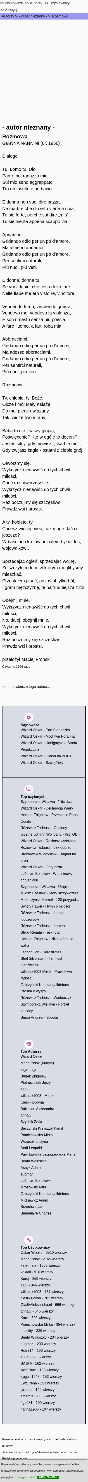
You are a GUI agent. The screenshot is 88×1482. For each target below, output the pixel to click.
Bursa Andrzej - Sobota (39, 1017)
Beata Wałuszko (34, 1161)
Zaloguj (11, 10)
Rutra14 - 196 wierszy (38, 1350)
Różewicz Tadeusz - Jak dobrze (46, 847)
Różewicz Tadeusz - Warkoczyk (46, 998)
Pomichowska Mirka (37, 1135)
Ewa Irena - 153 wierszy (40, 1383)
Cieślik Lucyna (32, 1102)
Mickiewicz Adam (34, 1200)
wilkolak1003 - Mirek (37, 1096)
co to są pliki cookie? (25, 1477)
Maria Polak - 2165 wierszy (42, 1259)
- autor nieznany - (33, 16)
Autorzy (8, 16)
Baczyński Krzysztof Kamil (42, 1128)
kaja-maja (28, 1070)
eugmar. (27, 1174)
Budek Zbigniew (33, 1076)
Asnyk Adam (31, 1168)
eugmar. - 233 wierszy (38, 1344)
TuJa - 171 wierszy (36, 1357)
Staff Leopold (31, 1148)
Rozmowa (60, 16)
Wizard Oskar (32, 1056)
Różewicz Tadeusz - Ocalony (44, 828)
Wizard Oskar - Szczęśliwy (42, 763)
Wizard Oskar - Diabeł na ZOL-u (46, 756)
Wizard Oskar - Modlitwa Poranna (48, 736)
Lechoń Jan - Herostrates (41, 952)
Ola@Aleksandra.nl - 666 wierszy (47, 1305)
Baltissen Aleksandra (37, 1109)
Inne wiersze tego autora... (28, 687)
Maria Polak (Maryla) (37, 1063)
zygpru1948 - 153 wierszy (41, 1377)
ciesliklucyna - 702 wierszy (42, 1298)
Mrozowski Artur (33, 1187)
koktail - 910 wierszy (37, 1272)
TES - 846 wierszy (35, 1285)
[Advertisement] (44, 66)
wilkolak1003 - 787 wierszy (42, 1292)
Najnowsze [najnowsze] (14, 3)
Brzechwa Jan (32, 1207)
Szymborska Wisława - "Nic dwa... (48, 802)
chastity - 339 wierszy (38, 1331)
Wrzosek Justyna (34, 1141)
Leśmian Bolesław (35, 1181)
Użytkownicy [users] (60, 3)
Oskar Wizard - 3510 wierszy (44, 1252)
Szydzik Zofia (31, 1122)
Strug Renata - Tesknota (40, 932)
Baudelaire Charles (36, 1213)
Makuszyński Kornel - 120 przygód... (50, 900)
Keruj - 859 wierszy (36, 1279)
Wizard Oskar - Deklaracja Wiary (47, 808)
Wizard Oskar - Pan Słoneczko (45, 730)
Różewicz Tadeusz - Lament (43, 926)
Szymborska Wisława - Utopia (45, 887)
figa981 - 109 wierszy (38, 1403)
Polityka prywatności (15, 1458)
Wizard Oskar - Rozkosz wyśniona (48, 841)
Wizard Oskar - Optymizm (41, 867)
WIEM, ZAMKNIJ (48, 1477)
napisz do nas (68, 1452)
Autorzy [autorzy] (36, 3)
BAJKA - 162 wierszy (37, 1363)
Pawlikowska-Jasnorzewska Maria (48, 1154)
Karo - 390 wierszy (36, 1318)
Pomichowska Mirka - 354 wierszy (48, 1324)
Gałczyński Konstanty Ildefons (45, 1194)
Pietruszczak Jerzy (36, 1083)
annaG (26, 1115)
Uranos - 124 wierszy (38, 1390)
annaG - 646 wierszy (37, 1311)
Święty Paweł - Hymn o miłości (45, 906)
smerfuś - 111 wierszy (38, 1396)
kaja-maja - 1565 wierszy (41, 1265)
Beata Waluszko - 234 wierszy (45, 1337)
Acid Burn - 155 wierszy (40, 1370)
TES (24, 1089)
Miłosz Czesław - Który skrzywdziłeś (49, 893)
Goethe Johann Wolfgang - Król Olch (50, 834)
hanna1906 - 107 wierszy (41, 1409)
